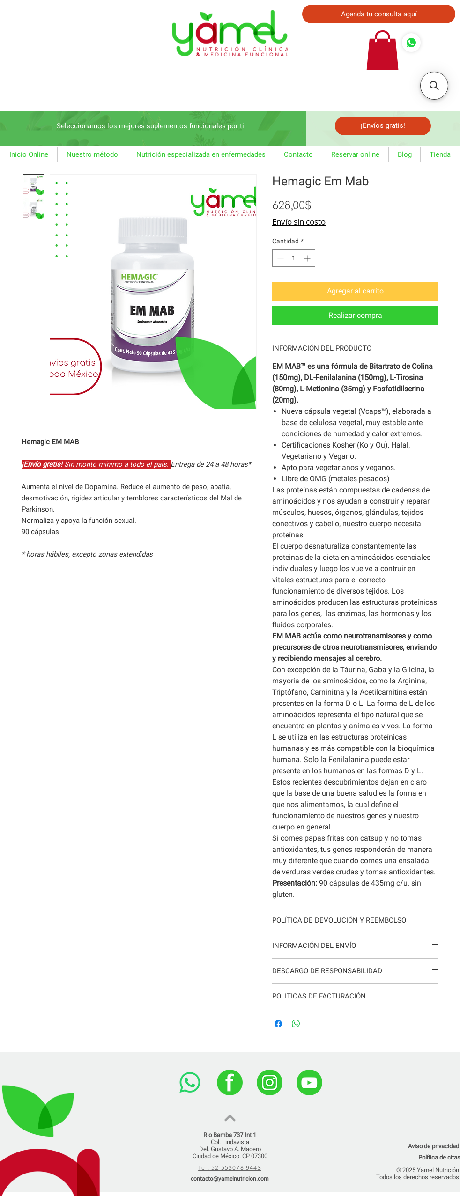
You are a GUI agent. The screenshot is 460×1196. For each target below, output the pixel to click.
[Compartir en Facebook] (278, 1023)
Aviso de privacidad (433, 1146)
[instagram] (269, 1082)
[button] (382, 50)
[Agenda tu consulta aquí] (378, 14)
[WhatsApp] (190, 1082)
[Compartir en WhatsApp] (296, 1023)
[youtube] (309, 1082)
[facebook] (230, 1082)
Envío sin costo (299, 221)
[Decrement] (279, 258)
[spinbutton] (293, 258)
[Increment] (308, 258)
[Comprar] (411, 42)
